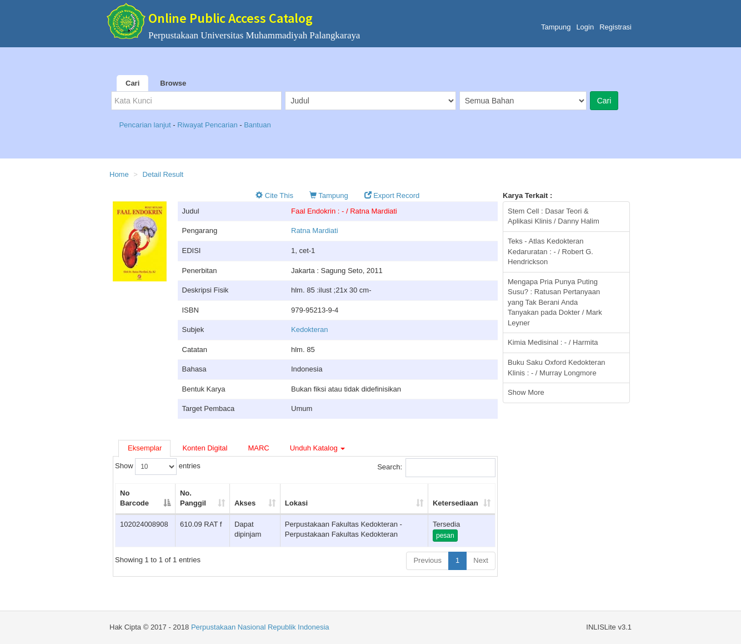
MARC (258, 448)
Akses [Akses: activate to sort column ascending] (245, 503)
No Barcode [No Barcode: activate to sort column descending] (134, 498)
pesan (445, 535)
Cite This (274, 195)
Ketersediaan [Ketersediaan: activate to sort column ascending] (455, 503)
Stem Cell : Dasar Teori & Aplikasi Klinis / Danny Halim (553, 216)
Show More (526, 392)
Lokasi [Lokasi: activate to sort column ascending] (296, 503)
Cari (132, 83)
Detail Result (163, 174)
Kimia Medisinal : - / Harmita (553, 342)
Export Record (392, 195)
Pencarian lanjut (146, 125)
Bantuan (257, 125)
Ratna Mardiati (314, 230)
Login (585, 27)
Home (119, 174)
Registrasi (615, 27)
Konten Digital (204, 448)
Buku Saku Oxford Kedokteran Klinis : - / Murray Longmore (556, 367)
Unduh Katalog (318, 448)
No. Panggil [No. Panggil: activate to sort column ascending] (193, 498)
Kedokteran (309, 329)
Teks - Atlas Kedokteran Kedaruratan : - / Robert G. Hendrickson (550, 251)
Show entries (158, 466)
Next (480, 560)
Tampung (555, 27)
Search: (436, 467)
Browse (173, 83)
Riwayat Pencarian (208, 125)
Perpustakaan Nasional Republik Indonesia (260, 627)
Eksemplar (145, 448)
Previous (427, 560)
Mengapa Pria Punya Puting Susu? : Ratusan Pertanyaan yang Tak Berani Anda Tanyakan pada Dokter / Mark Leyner (555, 302)
